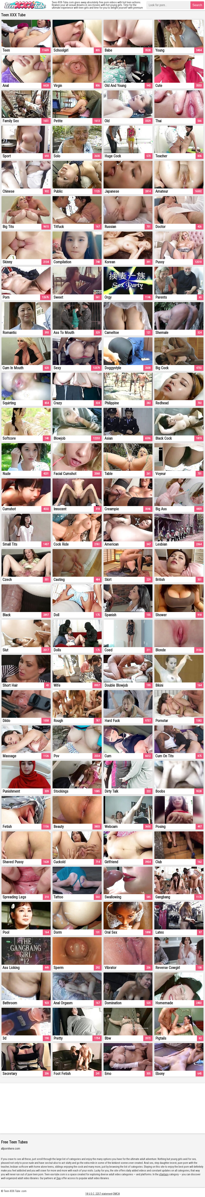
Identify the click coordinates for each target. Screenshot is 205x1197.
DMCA (116, 1193)
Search (197, 5)
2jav (58, 1178)
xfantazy (164, 1174)
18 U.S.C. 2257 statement (99, 1193)
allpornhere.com (10, 1148)
